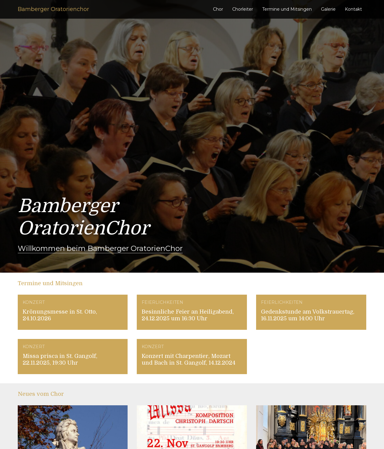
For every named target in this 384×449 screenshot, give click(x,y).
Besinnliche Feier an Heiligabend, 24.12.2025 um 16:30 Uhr (188, 315)
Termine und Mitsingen (287, 9)
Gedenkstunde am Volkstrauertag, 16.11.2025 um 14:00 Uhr (307, 315)
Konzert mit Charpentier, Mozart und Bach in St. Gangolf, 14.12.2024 (188, 359)
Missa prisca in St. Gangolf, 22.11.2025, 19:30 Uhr (60, 359)
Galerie (328, 9)
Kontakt (353, 9)
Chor (218, 9)
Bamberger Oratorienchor (53, 9)
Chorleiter (242, 9)
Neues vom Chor (41, 394)
